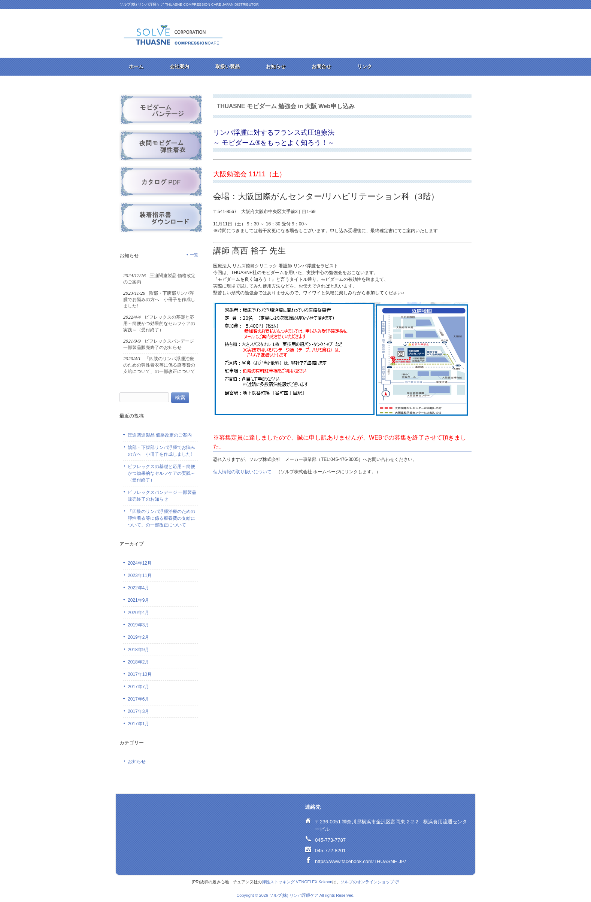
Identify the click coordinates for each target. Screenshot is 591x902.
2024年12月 (140, 563)
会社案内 (179, 66)
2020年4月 (138, 612)
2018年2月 (138, 662)
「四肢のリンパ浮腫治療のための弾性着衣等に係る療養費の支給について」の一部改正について (161, 518)
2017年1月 (138, 723)
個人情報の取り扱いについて (242, 471)
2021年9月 (138, 600)
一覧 (194, 254)
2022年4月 (138, 587)
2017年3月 (138, 711)
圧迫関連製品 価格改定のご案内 (160, 435)
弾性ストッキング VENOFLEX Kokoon (297, 882)
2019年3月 (138, 625)
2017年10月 (140, 674)
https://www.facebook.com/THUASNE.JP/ (360, 861)
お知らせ (275, 66)
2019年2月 (138, 637)
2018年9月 (138, 649)
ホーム (136, 66)
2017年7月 (138, 686)
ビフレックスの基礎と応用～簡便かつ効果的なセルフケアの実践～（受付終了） (161, 473)
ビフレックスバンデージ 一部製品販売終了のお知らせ (162, 496)
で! (396, 882)
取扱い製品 (227, 66)
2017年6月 (138, 699)
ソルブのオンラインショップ (367, 882)
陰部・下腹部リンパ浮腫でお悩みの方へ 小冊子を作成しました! (161, 451)
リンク (364, 66)
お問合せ (321, 66)
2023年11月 (140, 575)
